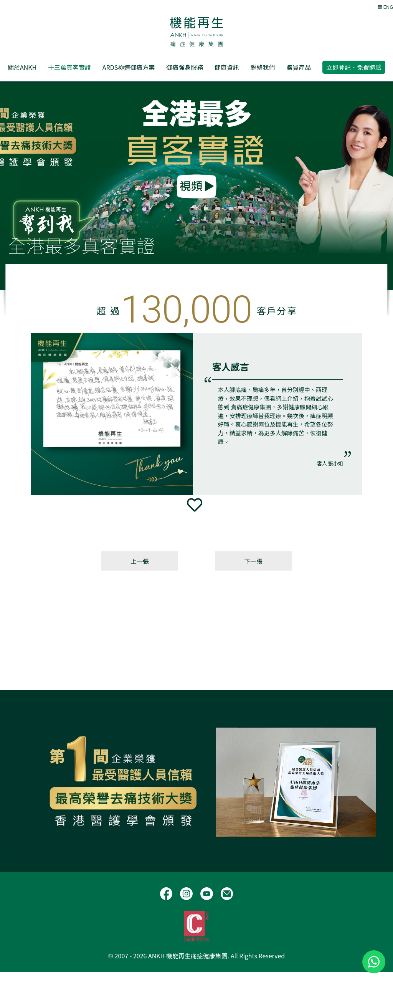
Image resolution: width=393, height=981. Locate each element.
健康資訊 (227, 67)
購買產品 (298, 67)
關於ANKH (22, 67)
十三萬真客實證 (69, 67)
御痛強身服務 (184, 67)
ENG (385, 6)
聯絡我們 (262, 67)
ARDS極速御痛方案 (128, 67)
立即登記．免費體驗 (353, 67)
